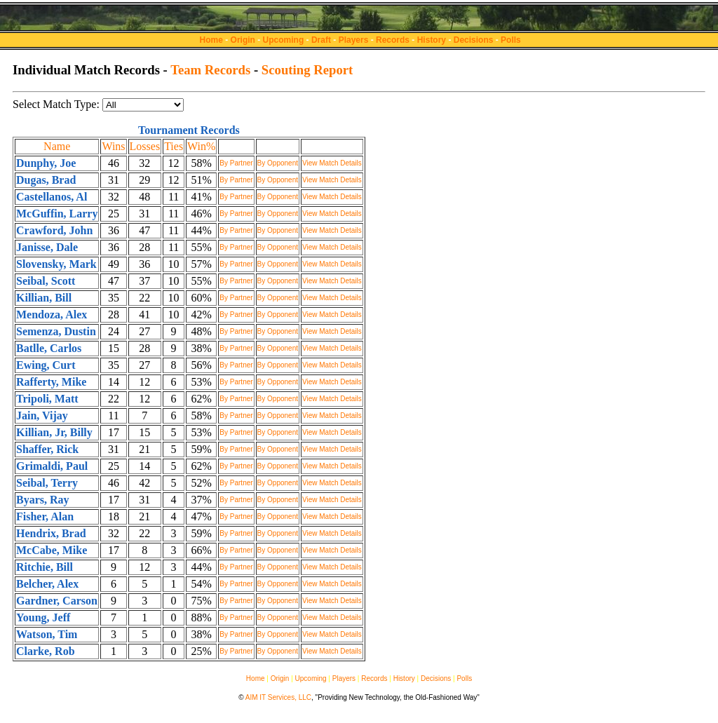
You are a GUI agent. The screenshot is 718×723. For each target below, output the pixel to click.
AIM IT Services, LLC (278, 697)
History (431, 40)
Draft (321, 40)
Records (392, 40)
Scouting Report (307, 69)
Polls (511, 40)
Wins (113, 146)
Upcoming (283, 40)
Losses (145, 146)
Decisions (474, 40)
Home (211, 40)
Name (56, 146)
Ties (173, 146)
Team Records (210, 69)
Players (354, 40)
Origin (243, 40)
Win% (201, 146)
